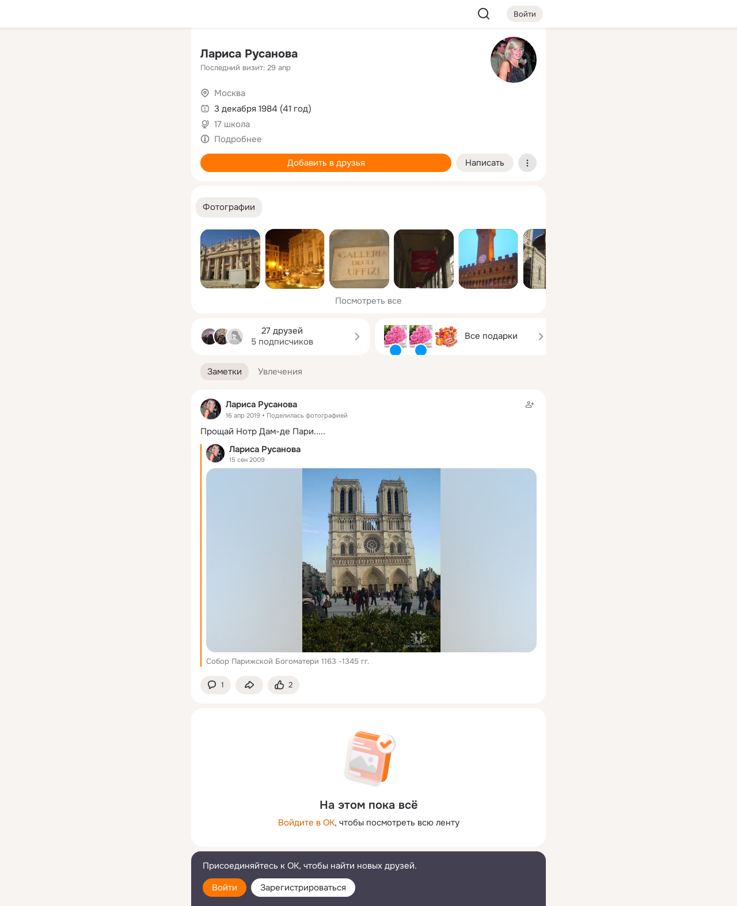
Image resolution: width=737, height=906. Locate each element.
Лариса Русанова (249, 54)
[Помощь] (55, 207)
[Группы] (156, 55)
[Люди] (106, 106)
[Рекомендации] (106, 207)
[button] (229, 207)
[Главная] (55, 55)
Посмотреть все (368, 301)
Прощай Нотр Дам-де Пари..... (262, 431)
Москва (229, 93)
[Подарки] (55, 156)
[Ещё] (106, 817)
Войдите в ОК (306, 822)
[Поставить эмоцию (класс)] (283, 685)
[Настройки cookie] (106, 890)
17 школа (232, 124)
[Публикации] (55, 106)
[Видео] (156, 106)
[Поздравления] (106, 156)
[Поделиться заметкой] (249, 685)
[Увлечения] (106, 55)
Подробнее (238, 139)
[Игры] (156, 156)
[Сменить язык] (106, 841)
